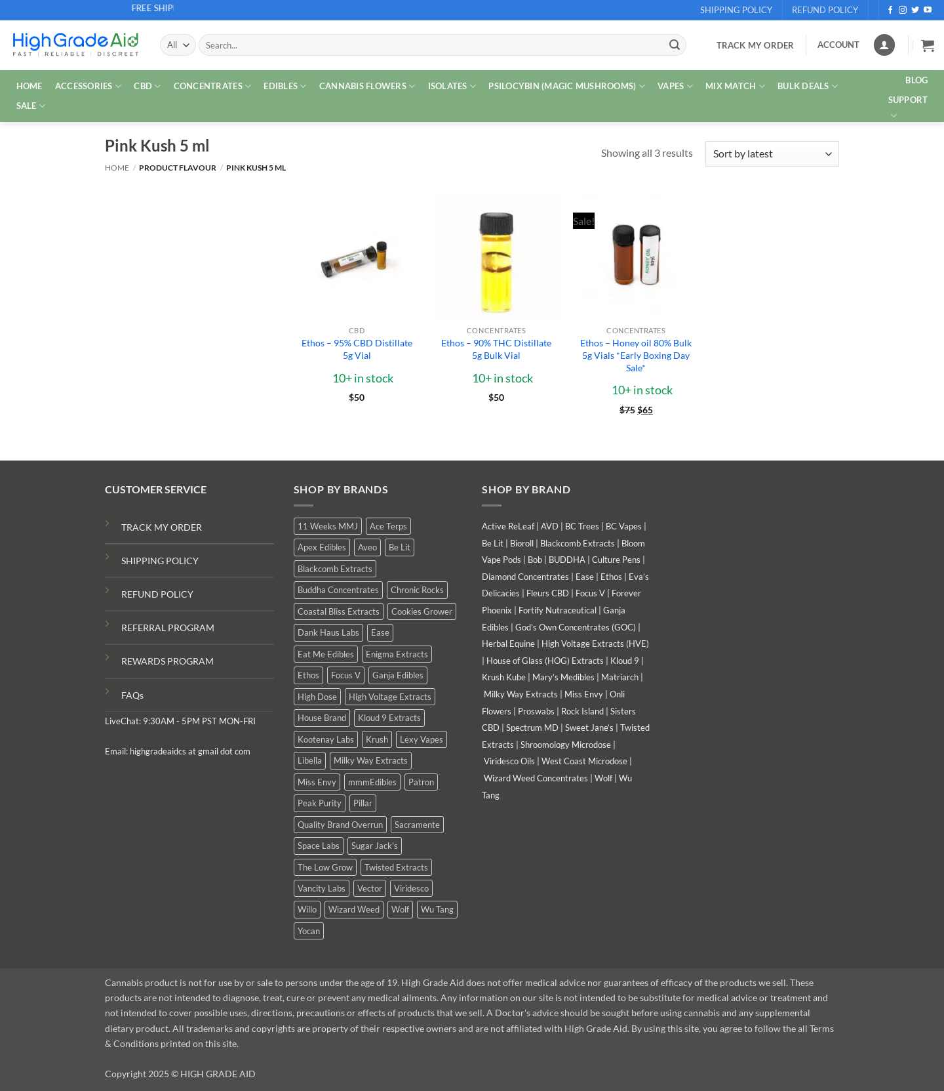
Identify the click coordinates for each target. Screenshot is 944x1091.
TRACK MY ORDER (161, 527)
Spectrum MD (532, 727)
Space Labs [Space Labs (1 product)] (319, 845)
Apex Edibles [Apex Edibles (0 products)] (322, 547)
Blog (916, 80)
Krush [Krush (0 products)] (377, 739)
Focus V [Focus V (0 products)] (346, 675)
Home (117, 168)
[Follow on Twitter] (915, 10)
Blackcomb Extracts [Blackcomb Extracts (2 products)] (335, 569)
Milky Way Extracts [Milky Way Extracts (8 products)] (371, 760)
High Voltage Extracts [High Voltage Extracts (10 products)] (390, 696)
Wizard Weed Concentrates (536, 778)
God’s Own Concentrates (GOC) (575, 627)
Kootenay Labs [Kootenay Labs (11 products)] (326, 739)
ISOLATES (452, 86)
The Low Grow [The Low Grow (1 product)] (325, 867)
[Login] (884, 45)
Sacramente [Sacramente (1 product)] (417, 824)
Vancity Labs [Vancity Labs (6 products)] (321, 888)
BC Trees (582, 526)
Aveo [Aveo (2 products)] (367, 547)
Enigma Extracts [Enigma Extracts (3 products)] (397, 654)
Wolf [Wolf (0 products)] (400, 909)
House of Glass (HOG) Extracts (545, 660)
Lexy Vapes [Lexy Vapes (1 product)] (421, 739)
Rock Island (582, 711)
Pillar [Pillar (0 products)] (362, 803)
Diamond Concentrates (525, 576)
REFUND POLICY (157, 594)
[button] (927, 45)
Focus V (590, 593)
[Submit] (674, 45)
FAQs (132, 695)
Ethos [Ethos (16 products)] (308, 675)
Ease (585, 576)
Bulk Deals (807, 86)
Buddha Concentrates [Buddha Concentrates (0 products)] (338, 590)
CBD (147, 86)
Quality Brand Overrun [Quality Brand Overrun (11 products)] (340, 824)
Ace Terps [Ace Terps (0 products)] (388, 526)
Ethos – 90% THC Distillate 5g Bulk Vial (496, 349)
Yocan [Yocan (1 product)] (309, 931)
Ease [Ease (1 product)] (380, 632)
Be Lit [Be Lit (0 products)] (399, 547)
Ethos (611, 576)
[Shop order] (772, 154)
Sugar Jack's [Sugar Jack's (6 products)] (374, 845)
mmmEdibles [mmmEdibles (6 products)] (372, 782)
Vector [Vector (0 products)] (369, 888)
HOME (29, 86)
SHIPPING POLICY (160, 560)
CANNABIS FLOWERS (367, 86)
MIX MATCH (735, 86)
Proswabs (536, 711)
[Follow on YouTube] (928, 10)
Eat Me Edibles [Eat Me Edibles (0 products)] (326, 654)
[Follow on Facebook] (890, 10)
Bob (535, 559)
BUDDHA (567, 559)
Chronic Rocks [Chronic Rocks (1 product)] (417, 590)
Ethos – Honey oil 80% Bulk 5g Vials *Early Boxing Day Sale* (636, 355)
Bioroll (522, 543)
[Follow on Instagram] (903, 10)
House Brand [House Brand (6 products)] (322, 717)
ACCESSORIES (88, 86)
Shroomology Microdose (566, 744)
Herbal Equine (508, 643)
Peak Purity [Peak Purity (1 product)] (320, 803)
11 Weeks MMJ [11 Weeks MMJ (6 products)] (328, 526)
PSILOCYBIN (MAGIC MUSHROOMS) (566, 86)
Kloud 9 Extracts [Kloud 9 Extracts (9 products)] (389, 717)
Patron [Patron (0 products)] (421, 782)
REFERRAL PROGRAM (167, 627)
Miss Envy (583, 694)
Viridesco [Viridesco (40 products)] (411, 888)
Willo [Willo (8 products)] (307, 909)
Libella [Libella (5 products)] (310, 760)
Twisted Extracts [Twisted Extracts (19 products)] (396, 867)
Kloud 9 (624, 660)
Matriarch (620, 677)
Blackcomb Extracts (577, 543)
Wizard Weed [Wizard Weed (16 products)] (354, 909)
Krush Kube (504, 677)
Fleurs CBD (547, 593)
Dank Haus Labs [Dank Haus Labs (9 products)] (328, 632)
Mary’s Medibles (563, 677)
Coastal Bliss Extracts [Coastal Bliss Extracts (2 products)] (339, 611)
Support (908, 108)
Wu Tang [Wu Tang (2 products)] (437, 909)
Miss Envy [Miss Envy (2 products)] (317, 782)
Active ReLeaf (508, 526)
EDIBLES (285, 86)
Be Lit (492, 543)
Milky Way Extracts (521, 694)
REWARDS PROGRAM (167, 661)
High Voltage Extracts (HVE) (595, 643)
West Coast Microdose (584, 761)
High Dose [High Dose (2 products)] (317, 696)
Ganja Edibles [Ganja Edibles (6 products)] (397, 675)
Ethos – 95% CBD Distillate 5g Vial (357, 349)
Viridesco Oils (509, 761)
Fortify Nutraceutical (558, 610)
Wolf (603, 778)
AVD (550, 526)
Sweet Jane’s (589, 727)
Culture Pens (616, 559)
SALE (30, 106)
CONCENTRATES (213, 86)
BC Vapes (624, 526)
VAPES (675, 86)
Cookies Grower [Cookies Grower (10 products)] (421, 611)
